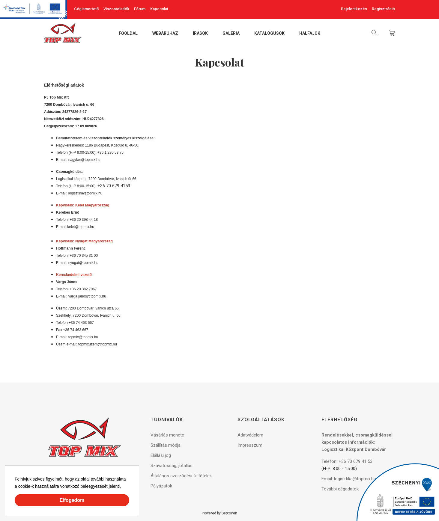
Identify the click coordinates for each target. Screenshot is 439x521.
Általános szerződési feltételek (181, 475)
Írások (200, 33)
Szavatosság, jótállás (172, 465)
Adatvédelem (250, 435)
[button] (123, 487)
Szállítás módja (166, 445)
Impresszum (249, 445)
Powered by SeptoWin (219, 513)
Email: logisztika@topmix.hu (348, 478)
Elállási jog (161, 455)
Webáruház (165, 33)
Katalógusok (269, 33)
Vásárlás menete (167, 435)
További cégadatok (340, 489)
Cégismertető (86, 9)
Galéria (231, 33)
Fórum (139, 9)
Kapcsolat (159, 9)
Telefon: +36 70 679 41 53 (346, 461)
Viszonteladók (116, 9)
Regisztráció (383, 9)
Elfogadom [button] (72, 500)
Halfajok (309, 33)
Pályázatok (161, 486)
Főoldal (128, 33)
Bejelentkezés (354, 9)
